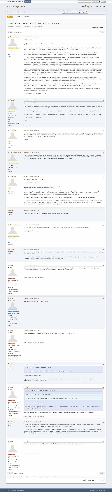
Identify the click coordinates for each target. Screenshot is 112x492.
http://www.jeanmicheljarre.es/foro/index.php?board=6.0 (75, 12)
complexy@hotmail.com (31, 74)
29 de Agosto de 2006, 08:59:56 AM (31, 130)
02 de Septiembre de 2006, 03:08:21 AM (32, 387)
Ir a (84, 480)
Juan (11, 298)
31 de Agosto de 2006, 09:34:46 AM (31, 298)
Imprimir (102, 32)
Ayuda (91, 490)
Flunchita (13, 130)
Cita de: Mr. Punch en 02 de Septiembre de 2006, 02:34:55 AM (41, 390)
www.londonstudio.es (28, 125)
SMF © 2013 (13, 490)
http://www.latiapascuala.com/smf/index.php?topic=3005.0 (39, 187)
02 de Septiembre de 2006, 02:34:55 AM (32, 363)
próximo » (101, 27)
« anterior (95, 27)
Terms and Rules (97, 490)
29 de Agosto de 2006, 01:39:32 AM (31, 100)
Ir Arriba (9, 473)
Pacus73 (12, 100)
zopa (11, 265)
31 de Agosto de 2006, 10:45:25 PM (31, 330)
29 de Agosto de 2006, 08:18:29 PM (31, 210)
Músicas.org (49, 54)
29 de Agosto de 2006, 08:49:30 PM (31, 224)
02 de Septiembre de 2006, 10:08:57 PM (32, 441)
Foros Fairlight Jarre (16, 6)
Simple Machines (20, 490)
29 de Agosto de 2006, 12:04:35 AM (31, 36)
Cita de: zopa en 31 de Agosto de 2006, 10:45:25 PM (38, 367)
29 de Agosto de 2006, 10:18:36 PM (31, 265)
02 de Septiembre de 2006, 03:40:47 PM (32, 421)
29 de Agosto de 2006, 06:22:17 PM (31, 176)
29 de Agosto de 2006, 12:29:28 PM (31, 152)
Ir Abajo (9, 32)
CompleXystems (15, 37)
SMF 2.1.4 (8, 490)
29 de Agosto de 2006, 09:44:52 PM (31, 249)
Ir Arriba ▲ (104, 490)
